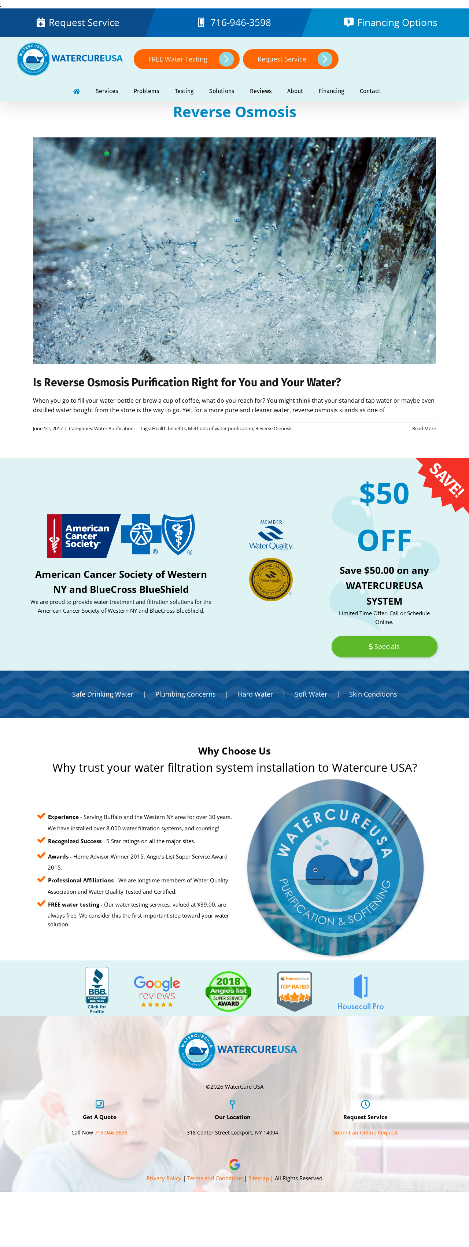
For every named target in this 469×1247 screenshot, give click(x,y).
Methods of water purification (220, 428)
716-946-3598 (240, 22)
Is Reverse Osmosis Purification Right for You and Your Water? (187, 382)
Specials (384, 646)
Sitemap (258, 1178)
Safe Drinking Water (102, 694)
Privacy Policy (164, 1178)
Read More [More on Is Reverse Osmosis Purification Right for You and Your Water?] (424, 428)
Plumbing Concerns (185, 694)
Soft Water (311, 694)
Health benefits (169, 428)
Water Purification (114, 428)
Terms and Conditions (215, 1178)
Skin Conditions (373, 694)
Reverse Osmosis (273, 428)
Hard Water (255, 694)
